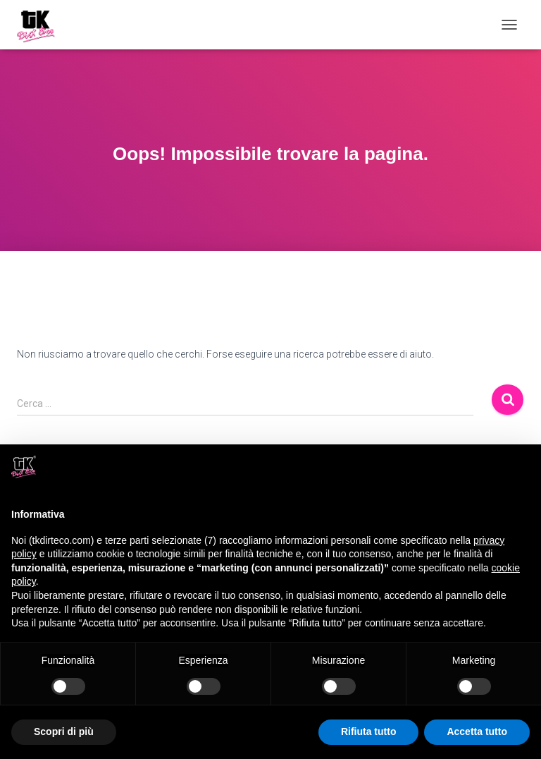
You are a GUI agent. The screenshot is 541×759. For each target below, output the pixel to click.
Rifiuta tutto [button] (369, 731)
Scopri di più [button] (64, 731)
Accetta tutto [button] (477, 731)
